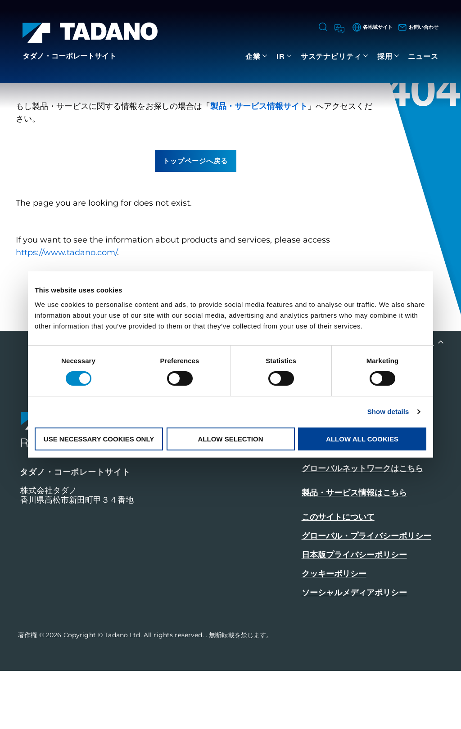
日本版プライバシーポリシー (354, 613)
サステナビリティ (331, 56)
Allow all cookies (362, 439)
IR (280, 56)
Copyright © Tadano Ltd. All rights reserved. (134, 693)
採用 (385, 56)
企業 (253, 56)
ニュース (423, 56)
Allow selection (230, 439)
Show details (388, 411)
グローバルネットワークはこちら (362, 526)
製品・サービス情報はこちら (354, 551)
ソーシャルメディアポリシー (354, 651)
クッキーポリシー (334, 632)
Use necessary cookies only (99, 439)
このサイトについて (338, 575)
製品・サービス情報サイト (258, 164)
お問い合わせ (328, 501)
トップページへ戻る (195, 219)
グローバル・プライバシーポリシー (366, 594)
